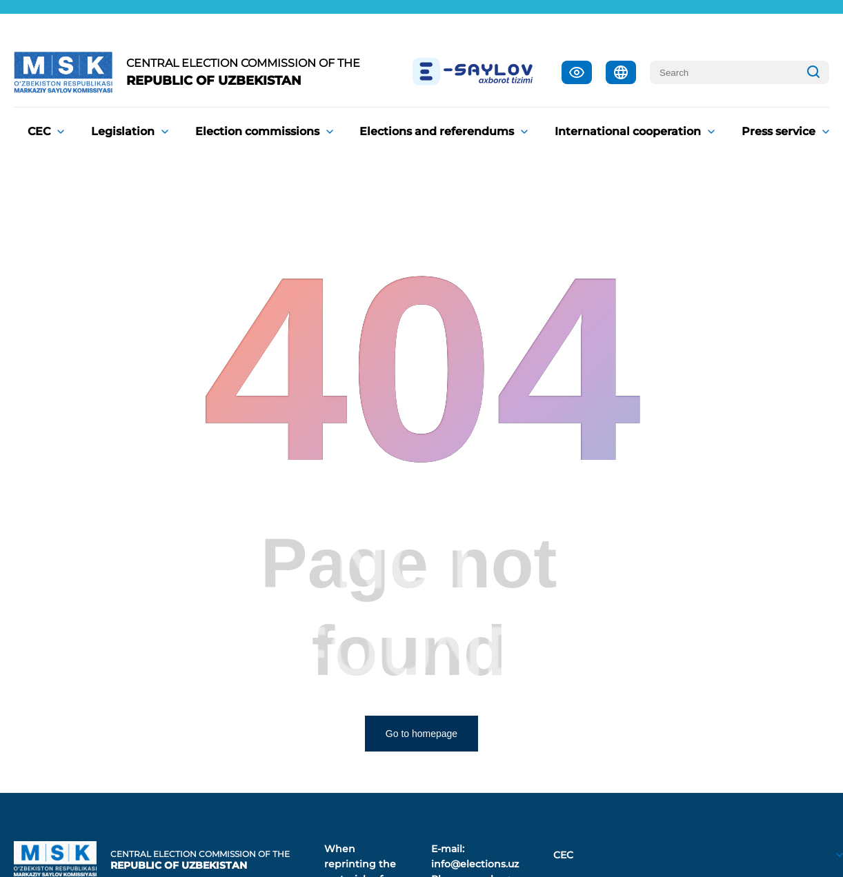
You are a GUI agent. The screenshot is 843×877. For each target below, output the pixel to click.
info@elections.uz (475, 864)
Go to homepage (421, 733)
